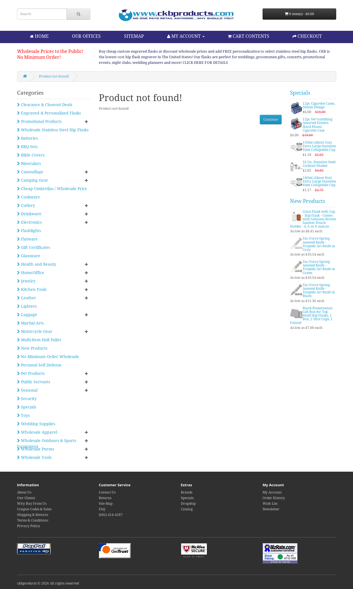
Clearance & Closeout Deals (44, 104)
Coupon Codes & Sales (34, 509)
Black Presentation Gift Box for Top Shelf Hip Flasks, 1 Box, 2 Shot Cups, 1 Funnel (311, 315)
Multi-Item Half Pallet (39, 340)
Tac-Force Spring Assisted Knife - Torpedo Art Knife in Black (319, 290)
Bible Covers (31, 155)
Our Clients (26, 498)
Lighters (27, 306)
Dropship (188, 504)
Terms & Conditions (32, 520)
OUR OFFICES (86, 36)
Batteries (27, 138)
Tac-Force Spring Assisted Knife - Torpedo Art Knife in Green (319, 267)
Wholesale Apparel (37, 432)
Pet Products (31, 373)
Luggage (27, 314)
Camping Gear (32, 180)
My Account (272, 492)
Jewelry (26, 281)
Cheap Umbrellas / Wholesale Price (52, 188)
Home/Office (30, 272)
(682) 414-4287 (111, 515)
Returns (105, 498)
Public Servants (33, 382)
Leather (26, 298)
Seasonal (27, 390)
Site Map (106, 504)
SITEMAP (134, 36)
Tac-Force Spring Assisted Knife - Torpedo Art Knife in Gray (319, 244)
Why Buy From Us (31, 504)
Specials (26, 407)
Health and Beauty (36, 264)
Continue (270, 119)
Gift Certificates (33, 247)
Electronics (29, 222)
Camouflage (30, 172)
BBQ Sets (27, 146)
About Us (24, 492)
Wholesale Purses (35, 449)
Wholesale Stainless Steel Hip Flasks (52, 130)
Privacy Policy (28, 526)
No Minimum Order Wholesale (48, 356)
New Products (32, 348)
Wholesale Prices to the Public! (50, 51)
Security (27, 398)
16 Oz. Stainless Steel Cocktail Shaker (319, 164)
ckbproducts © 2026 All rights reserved (48, 583)
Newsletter (271, 509)
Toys (23, 415)
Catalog (187, 509)
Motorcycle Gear (34, 331)
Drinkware (29, 214)
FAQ (102, 509)
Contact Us (107, 492)
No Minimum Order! (39, 57)
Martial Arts (30, 323)
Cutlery (26, 205)
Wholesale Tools (34, 457)
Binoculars (29, 163)
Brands (186, 492)
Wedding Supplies (36, 424)
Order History (274, 498)
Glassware (28, 256)
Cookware (28, 197)
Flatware (27, 239)
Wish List (270, 504)
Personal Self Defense (39, 365)
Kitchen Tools (31, 289)
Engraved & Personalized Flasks (49, 113)
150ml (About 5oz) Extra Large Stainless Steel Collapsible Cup (319, 146)
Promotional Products (39, 121)
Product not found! (54, 76)
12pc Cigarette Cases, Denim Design (319, 105)
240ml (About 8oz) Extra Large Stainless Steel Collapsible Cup (319, 181)
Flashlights (29, 230)
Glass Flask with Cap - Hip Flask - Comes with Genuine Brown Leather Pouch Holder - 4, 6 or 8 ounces (313, 219)
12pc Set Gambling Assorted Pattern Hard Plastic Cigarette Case (317, 124)
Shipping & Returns (32, 515)
